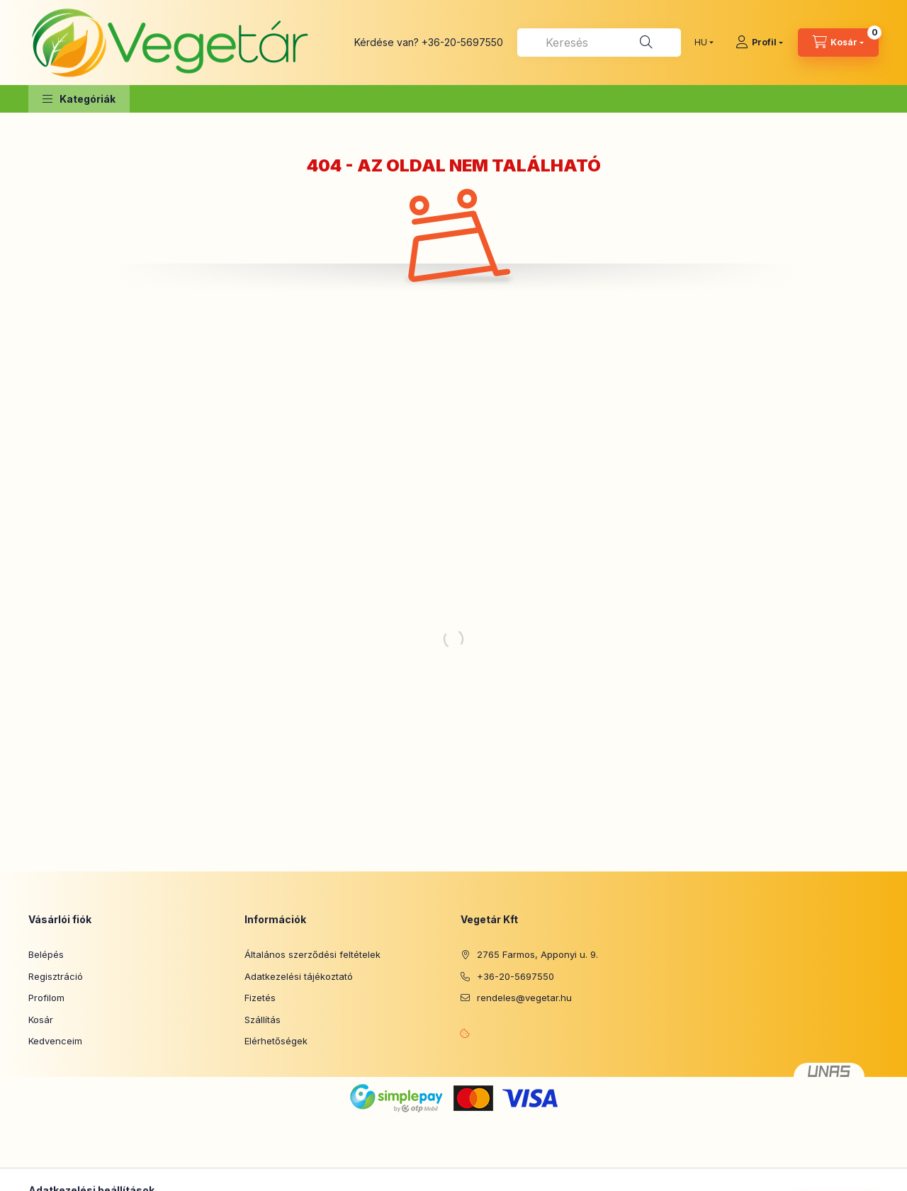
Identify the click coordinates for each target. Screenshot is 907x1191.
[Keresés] (646, 42)
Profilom (46, 997)
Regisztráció (55, 976)
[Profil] (759, 42)
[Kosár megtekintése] (838, 42)
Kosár (40, 1019)
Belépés (46, 954)
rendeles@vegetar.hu (524, 997)
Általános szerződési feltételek (312, 954)
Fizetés (260, 997)
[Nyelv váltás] (701, 42)
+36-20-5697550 (462, 42)
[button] (79, 99)
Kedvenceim (55, 1040)
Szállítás (262, 1019)
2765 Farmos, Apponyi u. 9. (537, 954)
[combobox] (599, 42)
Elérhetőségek (276, 1040)
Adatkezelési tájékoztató (298, 976)
